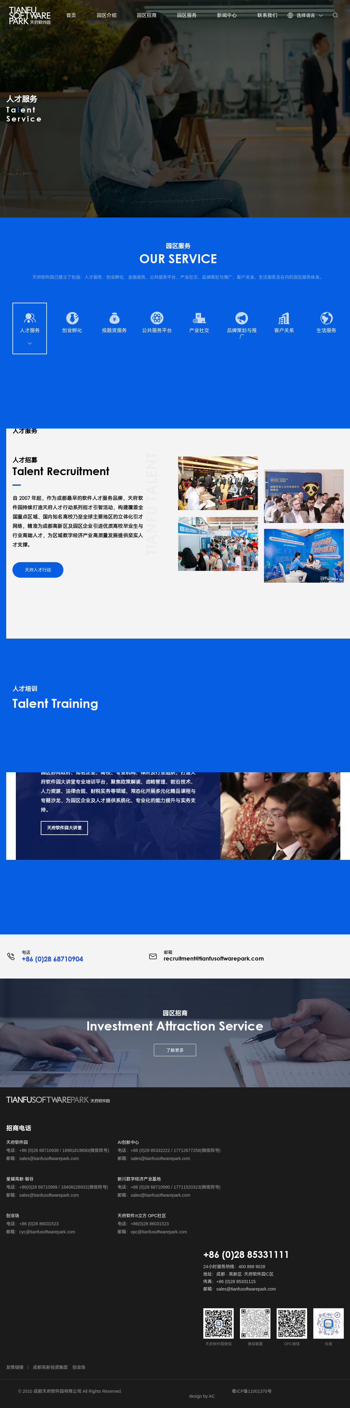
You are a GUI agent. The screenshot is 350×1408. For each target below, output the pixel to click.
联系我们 (267, 15)
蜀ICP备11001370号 (252, 1391)
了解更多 (175, 1050)
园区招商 (147, 15)
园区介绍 (107, 15)
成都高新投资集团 (50, 1367)
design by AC (202, 1396)
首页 (71, 15)
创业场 (78, 1367)
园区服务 (187, 15)
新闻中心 (227, 15)
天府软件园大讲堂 (64, 827)
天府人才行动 (38, 569)
